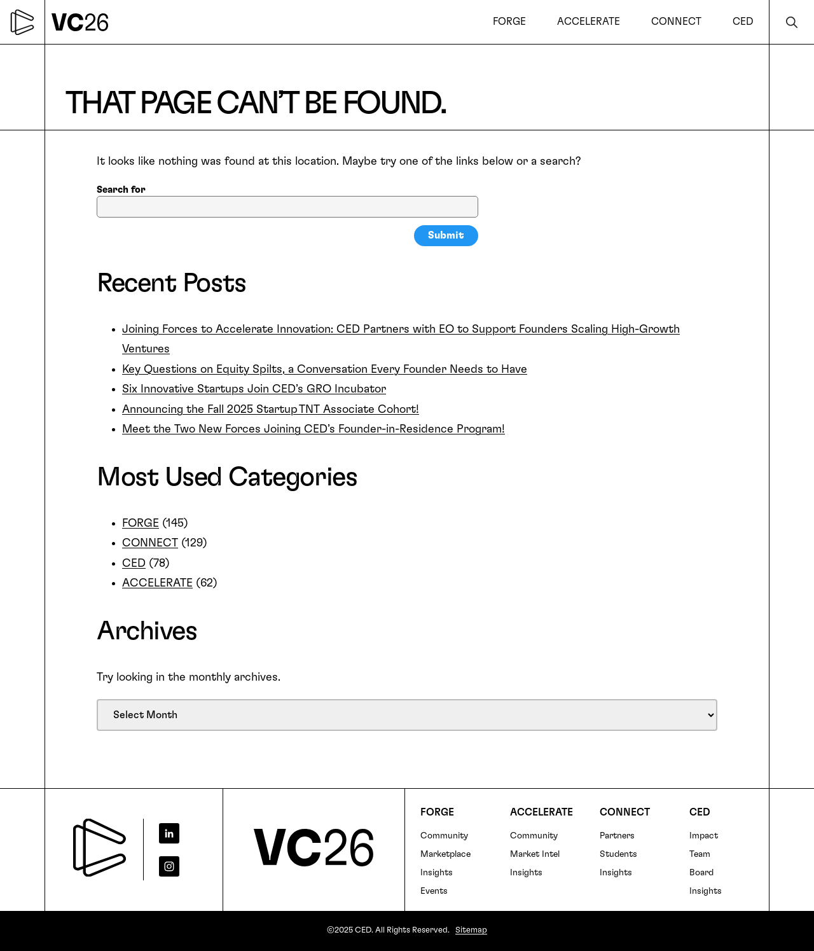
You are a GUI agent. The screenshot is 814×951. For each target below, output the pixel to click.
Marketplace (445, 854)
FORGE (140, 523)
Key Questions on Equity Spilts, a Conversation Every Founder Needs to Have (324, 369)
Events (434, 891)
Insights (436, 872)
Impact (703, 835)
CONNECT (150, 543)
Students (618, 854)
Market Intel (535, 854)
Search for (121, 190)
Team (699, 854)
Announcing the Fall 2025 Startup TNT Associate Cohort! (270, 409)
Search (791, 22)
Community (444, 835)
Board (701, 872)
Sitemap (471, 930)
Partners (617, 835)
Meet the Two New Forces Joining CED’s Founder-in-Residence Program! (313, 429)
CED (134, 563)
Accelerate (541, 812)
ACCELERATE (157, 583)
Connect (625, 812)
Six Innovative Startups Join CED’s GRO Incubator (254, 389)
